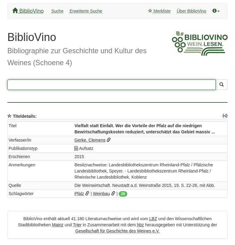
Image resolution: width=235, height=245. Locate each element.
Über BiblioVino (191, 11)
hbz (140, 224)
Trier (77, 224)
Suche (57, 11)
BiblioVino (28, 11)
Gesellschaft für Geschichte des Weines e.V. (117, 230)
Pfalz (79, 193)
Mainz (57, 224)
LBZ (153, 218)
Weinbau (101, 193)
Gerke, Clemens (89, 140)
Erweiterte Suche (85, 11)
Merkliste (159, 11)
